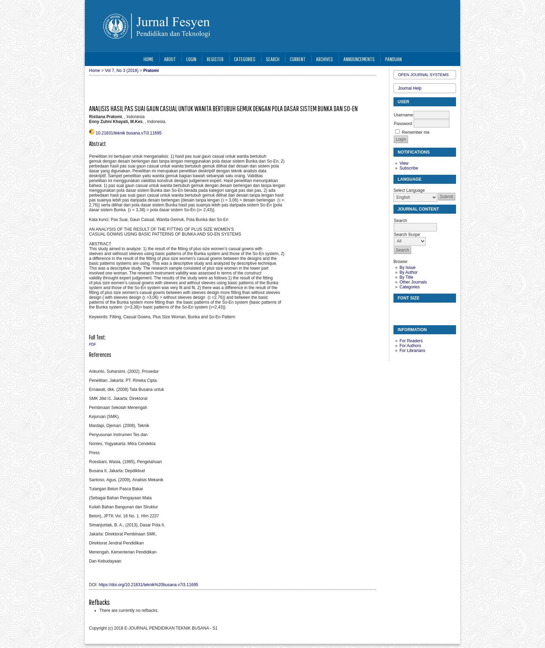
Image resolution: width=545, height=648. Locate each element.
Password (403, 123)
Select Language (409, 190)
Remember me (415, 132)
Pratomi (151, 70)
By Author (408, 272)
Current (298, 59)
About (170, 59)
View (403, 163)
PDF (92, 344)
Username (403, 115)
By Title (406, 277)
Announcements (359, 59)
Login (191, 59)
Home (149, 59)
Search (272, 59)
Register (215, 59)
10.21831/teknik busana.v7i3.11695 (129, 133)
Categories (409, 287)
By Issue (407, 267)
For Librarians (412, 350)
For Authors (410, 345)
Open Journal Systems (423, 75)
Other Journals (413, 282)
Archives (324, 59)
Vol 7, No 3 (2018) (122, 70)
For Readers (411, 340)
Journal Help (409, 88)
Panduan (393, 59)
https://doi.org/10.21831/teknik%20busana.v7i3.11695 (148, 584)
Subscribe (408, 168)
